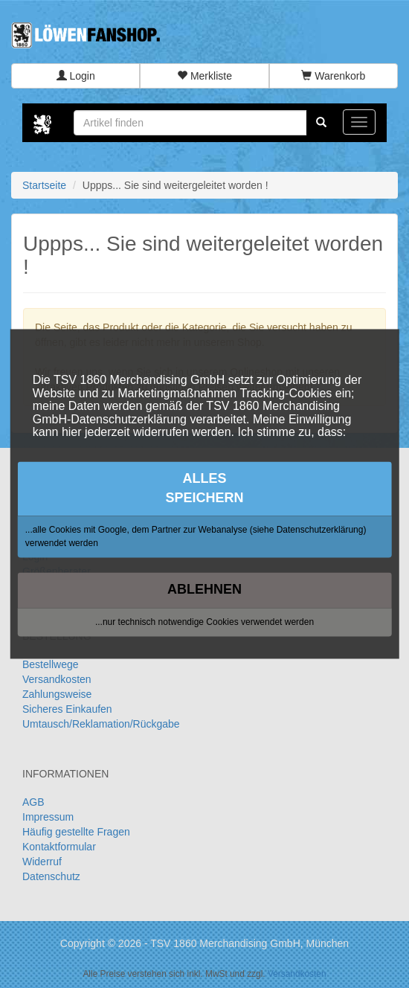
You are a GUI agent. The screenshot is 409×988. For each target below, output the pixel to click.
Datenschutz (51, 876)
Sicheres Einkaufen (67, 709)
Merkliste (204, 76)
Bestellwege (50, 664)
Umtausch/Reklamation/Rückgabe (101, 724)
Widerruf (42, 861)
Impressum (48, 817)
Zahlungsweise (56, 694)
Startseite (44, 185)
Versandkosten (56, 679)
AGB (33, 802)
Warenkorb (333, 76)
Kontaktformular (59, 847)
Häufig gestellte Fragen (76, 832)
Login (76, 76)
